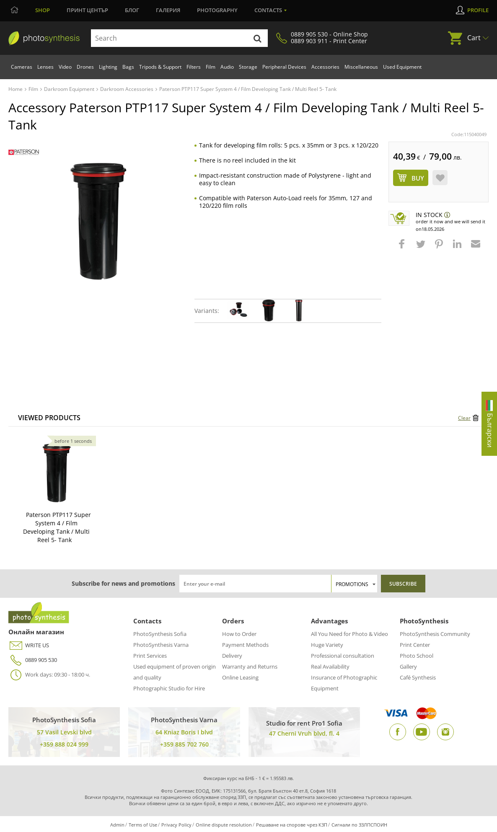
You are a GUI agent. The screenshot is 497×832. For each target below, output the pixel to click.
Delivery (232, 655)
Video (65, 66)
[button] (402, 248)
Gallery (408, 666)
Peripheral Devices (284, 66)
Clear (464, 417)
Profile (478, 10)
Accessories (325, 66)
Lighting (108, 66)
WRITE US (28, 645)
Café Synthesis (418, 677)
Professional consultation (342, 655)
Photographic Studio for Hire (169, 688)
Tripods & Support (160, 66)
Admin (117, 825)
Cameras (21, 66)
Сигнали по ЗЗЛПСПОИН (359, 825)
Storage (248, 66)
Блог (132, 10)
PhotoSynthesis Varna (161, 645)
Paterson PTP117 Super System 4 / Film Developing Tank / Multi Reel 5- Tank (57, 527)
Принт (87, 10)
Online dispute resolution (224, 825)
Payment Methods (245, 645)
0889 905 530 (32, 660)
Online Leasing (240, 677)
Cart (474, 37)
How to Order (239, 634)
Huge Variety (327, 645)
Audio (227, 66)
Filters (193, 66)
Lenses (45, 66)
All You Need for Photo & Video (349, 634)
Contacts (268, 10)
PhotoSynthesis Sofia (159, 634)
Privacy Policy (176, 825)
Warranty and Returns (249, 666)
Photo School (416, 655)
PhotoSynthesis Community (435, 634)
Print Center (415, 645)
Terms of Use (143, 825)
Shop (42, 10)
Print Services (150, 655)
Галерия (168, 10)
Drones (85, 66)
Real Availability (330, 666)
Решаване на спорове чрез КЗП (291, 825)
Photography (217, 10)
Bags (128, 66)
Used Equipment (402, 66)
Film (210, 66)
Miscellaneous (361, 66)
